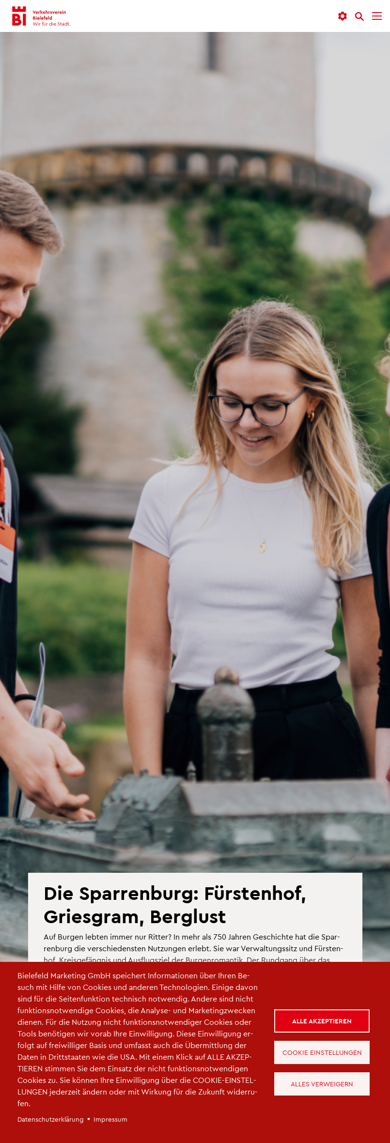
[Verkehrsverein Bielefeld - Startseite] (42, 16)
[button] (342, 16)
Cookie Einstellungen (322, 1052)
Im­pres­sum (110, 1119)
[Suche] (359, 16)
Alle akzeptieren (322, 1021)
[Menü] (377, 16)
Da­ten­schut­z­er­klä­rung (50, 1119)
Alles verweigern (322, 1084)
